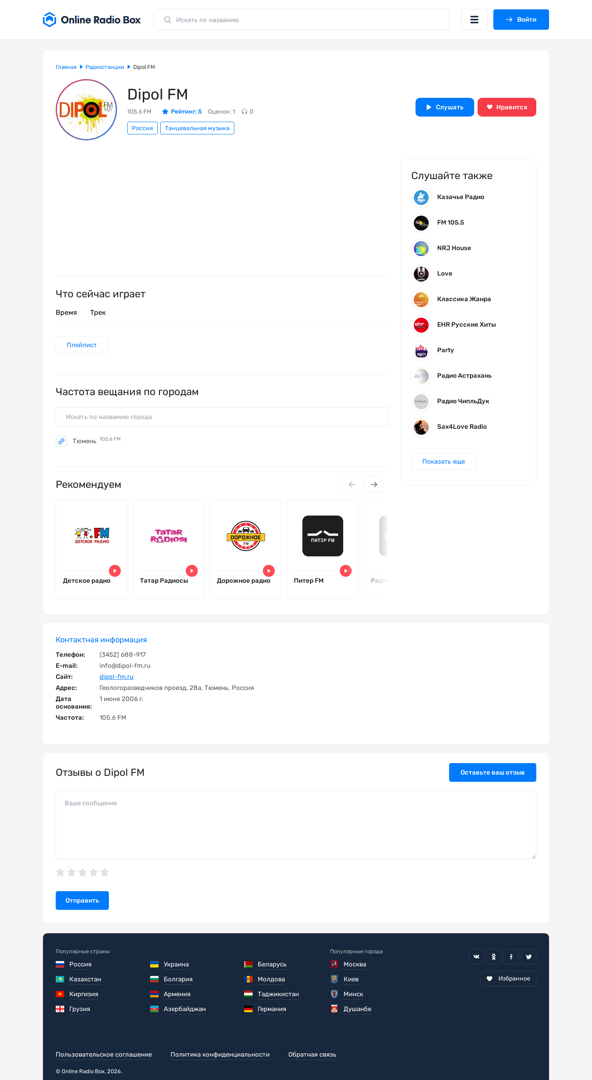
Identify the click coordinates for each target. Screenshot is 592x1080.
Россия (142, 128)
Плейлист (82, 345)
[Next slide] (374, 484)
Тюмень (97, 441)
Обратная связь (312, 1054)
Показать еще (443, 461)
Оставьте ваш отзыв (493, 772)
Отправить (82, 900)
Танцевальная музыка (197, 128)
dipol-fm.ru (117, 677)
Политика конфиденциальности (220, 1054)
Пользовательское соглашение (104, 1054)
